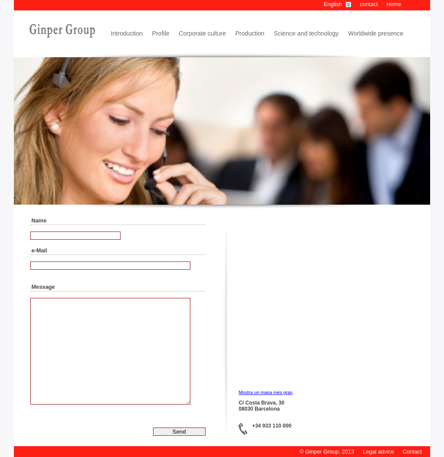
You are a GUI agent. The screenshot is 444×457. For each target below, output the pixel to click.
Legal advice (378, 451)
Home (393, 4)
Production (249, 33)
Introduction (127, 33)
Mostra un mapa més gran (265, 392)
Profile (161, 33)
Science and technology (306, 33)
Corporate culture (202, 33)
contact (369, 4)
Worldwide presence (375, 33)
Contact (412, 451)
